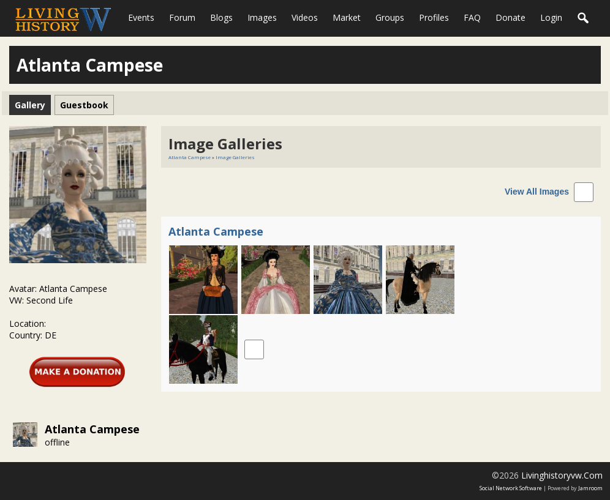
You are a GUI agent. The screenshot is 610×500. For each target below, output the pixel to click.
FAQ (472, 17)
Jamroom (590, 488)
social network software (511, 488)
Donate (510, 17)
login (551, 17)
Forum (182, 17)
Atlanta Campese (92, 429)
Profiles (434, 17)
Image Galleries (235, 157)
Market (347, 17)
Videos (305, 17)
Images (262, 17)
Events (141, 17)
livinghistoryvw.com (562, 475)
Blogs (221, 17)
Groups (389, 17)
